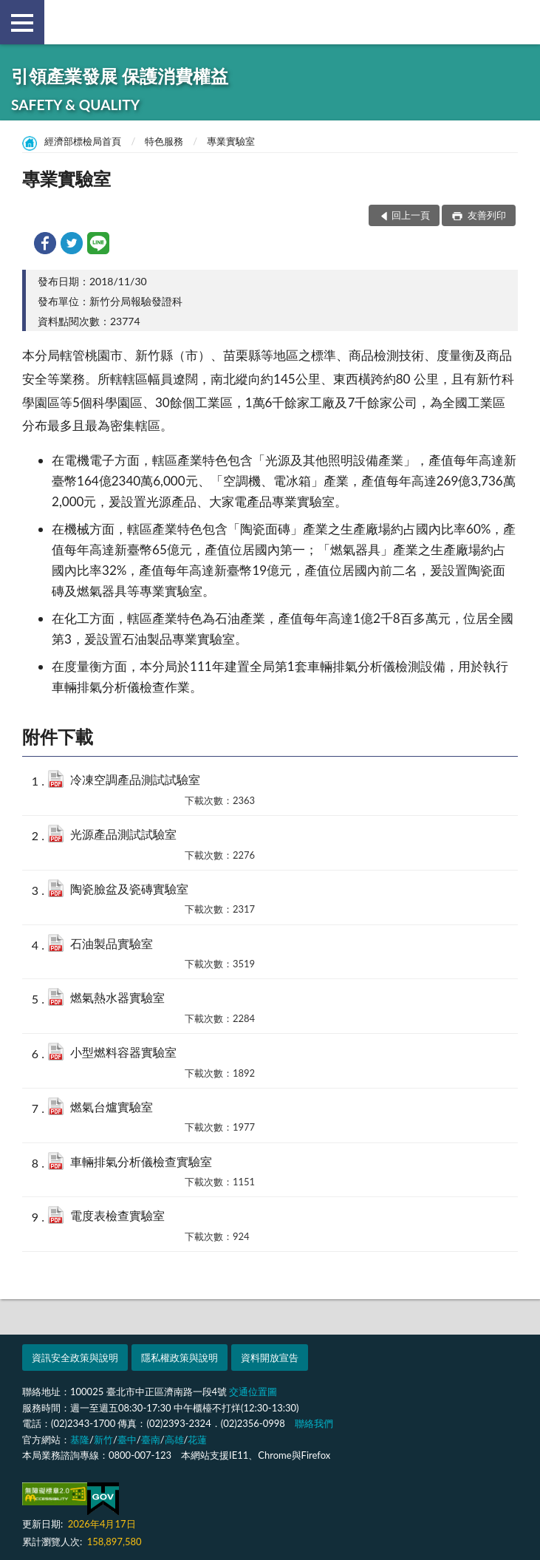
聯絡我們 (314, 1423)
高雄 (174, 1439)
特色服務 (164, 141)
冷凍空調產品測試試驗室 (135, 779)
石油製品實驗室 (111, 943)
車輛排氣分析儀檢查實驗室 (141, 1161)
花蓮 (197, 1439)
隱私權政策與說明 (179, 1357)
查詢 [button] (518, 22)
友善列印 (485, 215)
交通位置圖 (253, 1391)
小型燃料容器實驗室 (123, 1052)
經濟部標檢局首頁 (82, 141)
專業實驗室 (231, 141)
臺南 (150, 1439)
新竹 (103, 1439)
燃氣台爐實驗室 (111, 1107)
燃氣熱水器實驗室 (117, 997)
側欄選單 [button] (22, 23)
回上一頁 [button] (411, 215)
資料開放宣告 (269, 1357)
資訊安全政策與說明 (75, 1357)
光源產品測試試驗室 (123, 834)
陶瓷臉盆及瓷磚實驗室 (129, 889)
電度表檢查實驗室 (117, 1215)
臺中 (127, 1439)
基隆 (79, 1439)
